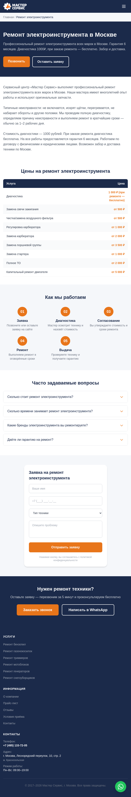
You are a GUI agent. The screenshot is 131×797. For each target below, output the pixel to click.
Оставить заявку (50, 61)
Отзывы (8, 710)
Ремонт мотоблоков (16, 664)
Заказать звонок (37, 610)
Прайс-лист (10, 703)
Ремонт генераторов (16, 671)
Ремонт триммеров (15, 658)
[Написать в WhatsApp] (120, 786)
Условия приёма (13, 716)
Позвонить (16, 61)
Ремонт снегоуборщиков (19, 677)
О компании (11, 696)
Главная (8, 17)
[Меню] (124, 6)
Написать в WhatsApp (88, 610)
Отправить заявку (65, 547)
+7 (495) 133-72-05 (15, 745)
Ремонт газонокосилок (17, 651)
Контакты (9, 723)
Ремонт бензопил (14, 644)
